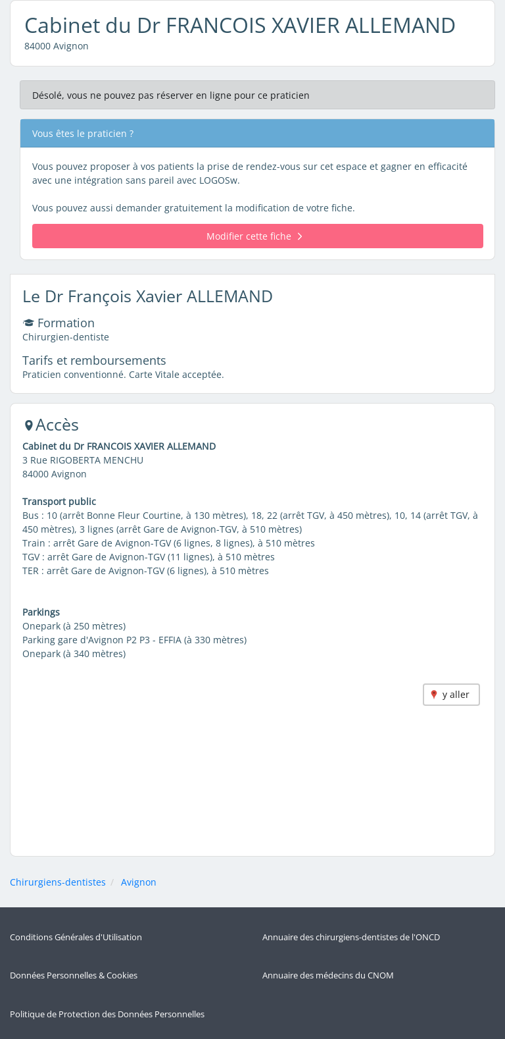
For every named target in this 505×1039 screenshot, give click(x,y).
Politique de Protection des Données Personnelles (107, 1014)
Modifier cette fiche (254, 236)
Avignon (138, 882)
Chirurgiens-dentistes (58, 882)
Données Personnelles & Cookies (73, 975)
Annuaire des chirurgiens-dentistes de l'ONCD (351, 937)
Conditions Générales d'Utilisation (76, 937)
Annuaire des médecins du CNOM (328, 975)
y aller (456, 694)
